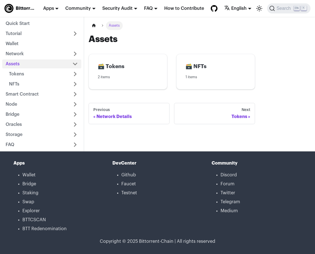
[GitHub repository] (214, 8)
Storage (14, 134)
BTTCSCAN (34, 220)
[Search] (289, 8)
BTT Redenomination (44, 229)
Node (11, 104)
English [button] (235, 8)
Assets (13, 64)
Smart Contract (22, 94)
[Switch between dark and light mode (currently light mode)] (259, 8)
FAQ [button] (148, 8)
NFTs (14, 84)
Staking (30, 193)
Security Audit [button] (117, 8)
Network (15, 54)
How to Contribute (184, 8)
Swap (28, 202)
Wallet (12, 43)
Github (128, 175)
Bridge (12, 114)
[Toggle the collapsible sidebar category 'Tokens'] (75, 74)
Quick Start (18, 23)
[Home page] (94, 25)
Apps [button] (48, 8)
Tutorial (14, 33)
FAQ (10, 144)
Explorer (31, 211)
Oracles (14, 124)
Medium (229, 211)
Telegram (230, 202)
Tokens (16, 74)
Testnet (129, 193)
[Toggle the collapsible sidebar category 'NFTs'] (75, 84)
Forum (228, 184)
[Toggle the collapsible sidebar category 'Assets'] (75, 63)
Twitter (228, 193)
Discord (229, 175)
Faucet (128, 184)
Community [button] (78, 8)
